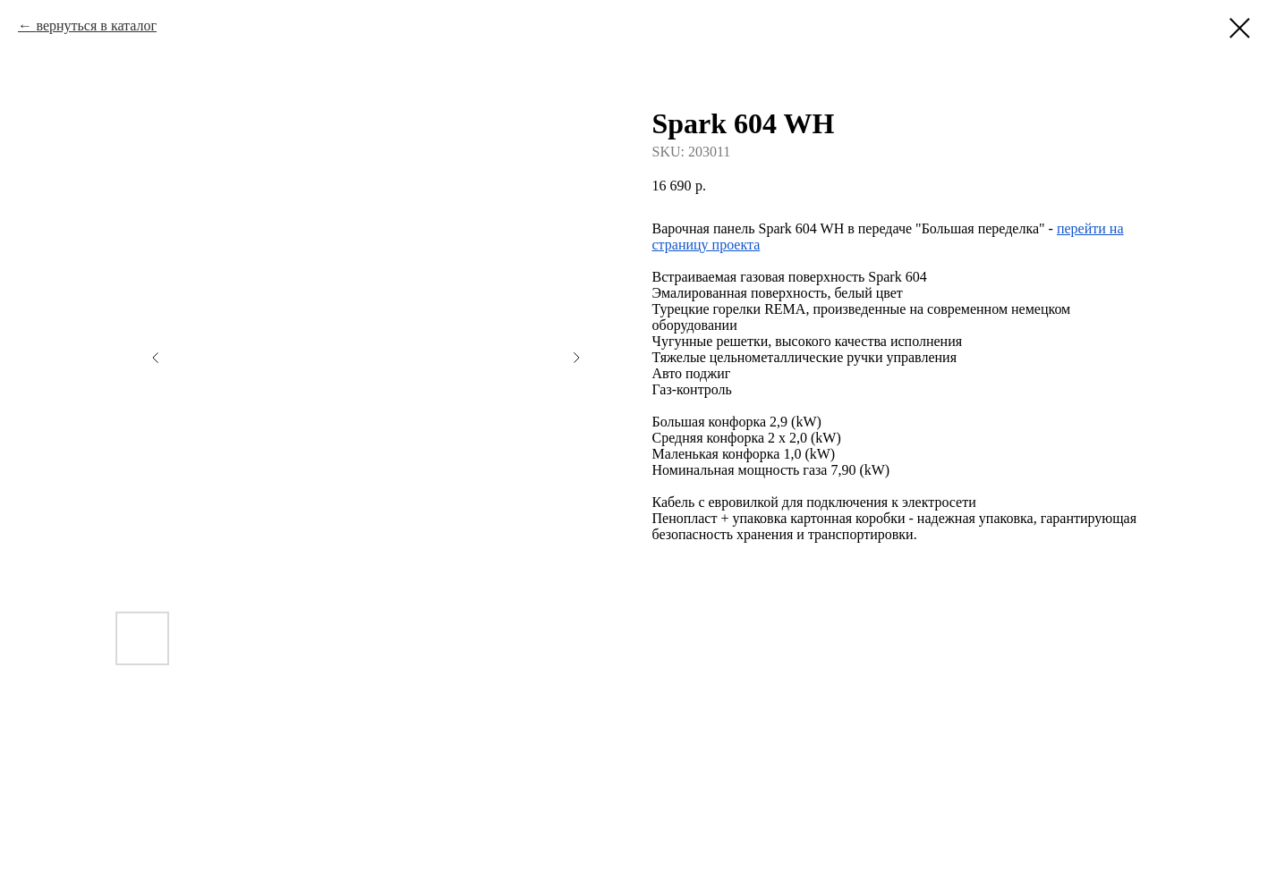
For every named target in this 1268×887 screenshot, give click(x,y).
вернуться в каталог (96, 25)
